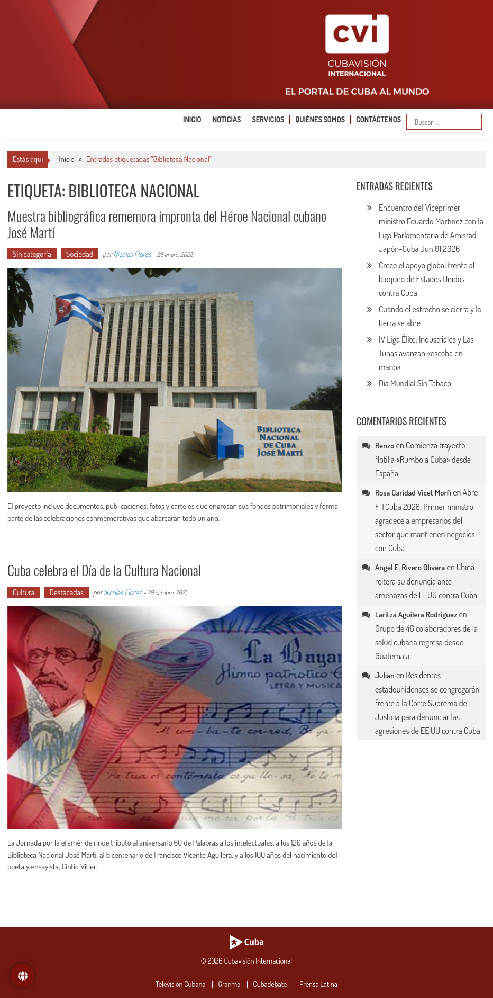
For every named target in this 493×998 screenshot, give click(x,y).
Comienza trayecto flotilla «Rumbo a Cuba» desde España (423, 459)
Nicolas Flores (132, 253)
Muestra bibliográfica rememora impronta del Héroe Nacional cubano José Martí (166, 223)
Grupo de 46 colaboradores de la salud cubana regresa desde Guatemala (426, 642)
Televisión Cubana (180, 984)
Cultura (23, 592)
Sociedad (79, 254)
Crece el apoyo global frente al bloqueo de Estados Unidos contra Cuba (426, 279)
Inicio (192, 119)
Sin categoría (32, 254)
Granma (229, 984)
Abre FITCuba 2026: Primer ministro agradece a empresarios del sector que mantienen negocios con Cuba (426, 520)
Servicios (268, 119)
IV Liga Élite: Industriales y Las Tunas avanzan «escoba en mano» (426, 353)
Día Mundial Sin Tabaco (415, 383)
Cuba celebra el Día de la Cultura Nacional (104, 570)
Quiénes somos (320, 119)
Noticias (227, 119)
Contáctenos (378, 119)
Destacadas (66, 592)
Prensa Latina (318, 984)
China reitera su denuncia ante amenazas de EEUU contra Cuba (426, 581)
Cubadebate (270, 984)
